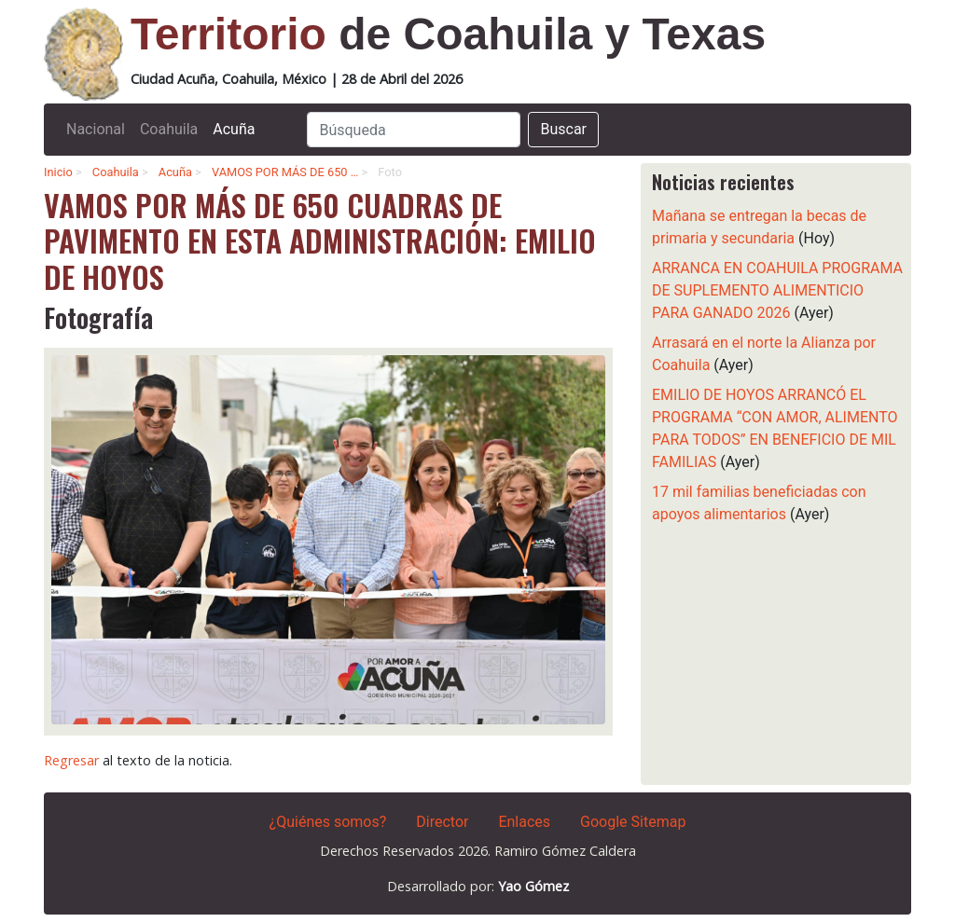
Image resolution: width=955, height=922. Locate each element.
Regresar (71, 760)
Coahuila (169, 129)
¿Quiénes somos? (328, 822)
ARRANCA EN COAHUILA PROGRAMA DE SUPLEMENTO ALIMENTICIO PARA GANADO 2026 (777, 290)
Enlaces (524, 822)
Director (442, 822)
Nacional (95, 129)
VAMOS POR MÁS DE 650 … (285, 172)
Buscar (563, 129)
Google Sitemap (632, 822)
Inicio (58, 172)
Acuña (234, 129)
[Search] (413, 129)
